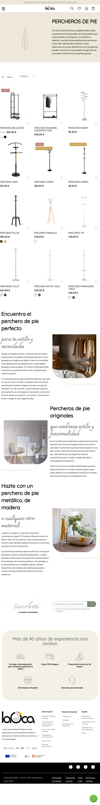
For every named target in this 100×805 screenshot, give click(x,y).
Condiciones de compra (88, 723)
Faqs (84, 733)
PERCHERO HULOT (10, 286)
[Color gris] (39, 295)
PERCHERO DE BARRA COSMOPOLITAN (45, 129)
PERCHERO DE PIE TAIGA (47, 286)
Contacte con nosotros (67, 725)
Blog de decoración (46, 745)
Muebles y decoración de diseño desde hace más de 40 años (50, 2)
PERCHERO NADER (78, 127)
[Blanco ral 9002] (1, 295)
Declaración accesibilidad (87, 728)
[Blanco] (35, 241)
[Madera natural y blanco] (1, 137)
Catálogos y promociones (47, 736)
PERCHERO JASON (43, 181)
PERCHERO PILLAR (9, 232)
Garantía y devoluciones (87, 717)
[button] (28, 123)
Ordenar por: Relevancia (28, 76)
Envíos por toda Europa (48, 730)
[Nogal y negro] (1, 241)
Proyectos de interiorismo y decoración (48, 724)
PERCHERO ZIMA (8, 181)
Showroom (46, 741)
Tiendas (65, 720)
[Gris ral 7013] (5, 295)
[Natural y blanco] (5, 241)
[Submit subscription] (91, 604)
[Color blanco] (35, 295)
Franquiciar (66, 716)
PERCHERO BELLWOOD (12, 127)
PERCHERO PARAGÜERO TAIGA (81, 287)
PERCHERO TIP (76, 232)
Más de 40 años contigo (48, 717)
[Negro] (5, 137)
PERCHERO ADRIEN (78, 181)
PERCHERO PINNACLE (45, 232)
